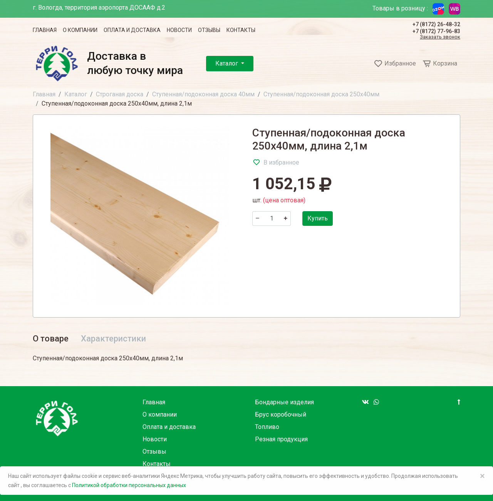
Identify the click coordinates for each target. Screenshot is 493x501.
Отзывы (209, 30)
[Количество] (271, 218)
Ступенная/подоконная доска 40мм (203, 94)
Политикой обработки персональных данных (129, 485)
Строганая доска (119, 94)
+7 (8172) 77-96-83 (436, 31)
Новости (179, 30)
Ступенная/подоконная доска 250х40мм (321, 94)
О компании (80, 30)
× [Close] (482, 476)
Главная (45, 30)
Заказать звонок (440, 37)
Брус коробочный (280, 414)
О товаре (51, 338)
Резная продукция (281, 439)
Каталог (227, 63)
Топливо (267, 426)
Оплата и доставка (132, 30)
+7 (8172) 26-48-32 (436, 24)
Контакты (240, 30)
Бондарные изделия (284, 402)
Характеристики (113, 338)
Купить (317, 218)
